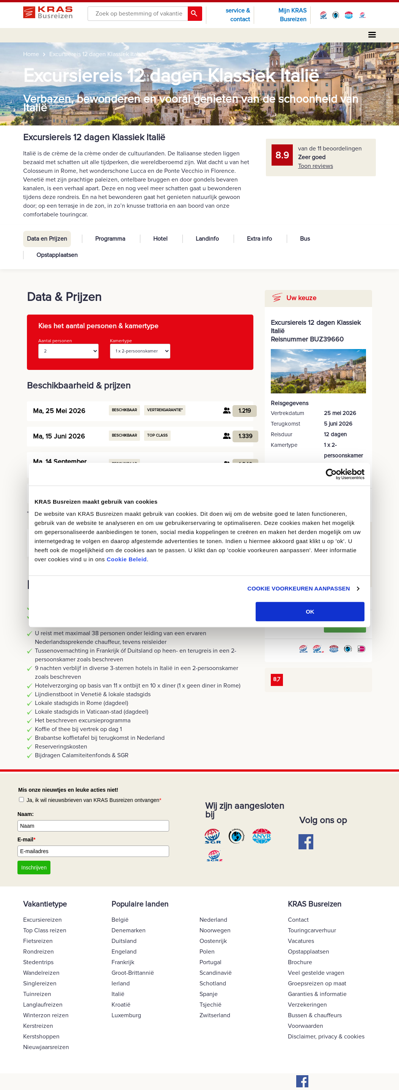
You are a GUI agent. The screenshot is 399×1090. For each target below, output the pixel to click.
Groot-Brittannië (133, 973)
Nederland (213, 920)
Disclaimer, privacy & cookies (326, 1036)
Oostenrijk (213, 941)
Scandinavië (216, 973)
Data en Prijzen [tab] (47, 239)
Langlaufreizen (43, 1005)
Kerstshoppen (41, 1036)
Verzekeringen (307, 1005)
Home (31, 54)
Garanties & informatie (317, 994)
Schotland (213, 983)
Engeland (124, 951)
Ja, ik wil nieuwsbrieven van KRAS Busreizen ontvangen (94, 800)
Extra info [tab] (259, 239)
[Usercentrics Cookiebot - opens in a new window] (331, 474)
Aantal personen (68, 348)
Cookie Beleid (127, 559)
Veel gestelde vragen (316, 973)
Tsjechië (210, 1005)
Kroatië (121, 1005)
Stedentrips (38, 962)
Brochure (300, 962)
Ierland (121, 983)
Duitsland (124, 941)
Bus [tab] (305, 239)
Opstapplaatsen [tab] (57, 255)
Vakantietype (45, 904)
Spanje (209, 994)
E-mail (26, 839)
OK (310, 611)
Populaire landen (140, 904)
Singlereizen (40, 983)
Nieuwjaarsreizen (46, 1047)
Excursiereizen (42, 920)
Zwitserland (215, 1015)
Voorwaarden (305, 1026)
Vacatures (301, 941)
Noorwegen (215, 930)
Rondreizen (38, 951)
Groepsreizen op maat (317, 983)
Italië (118, 994)
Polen (207, 951)
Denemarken (129, 930)
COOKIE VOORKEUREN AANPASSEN (298, 588)
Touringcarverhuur (312, 930)
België (120, 920)
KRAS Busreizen (314, 904)
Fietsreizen (38, 941)
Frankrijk (123, 962)
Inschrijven (34, 867)
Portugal (210, 962)
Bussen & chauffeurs (315, 1015)
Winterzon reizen (46, 1015)
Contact (298, 920)
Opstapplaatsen (308, 951)
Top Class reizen (44, 930)
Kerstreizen (38, 1026)
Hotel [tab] (160, 239)
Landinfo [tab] (207, 239)
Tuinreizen (37, 994)
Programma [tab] (110, 239)
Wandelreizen (41, 973)
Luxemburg (126, 1015)
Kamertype (140, 348)
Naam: (25, 814)
